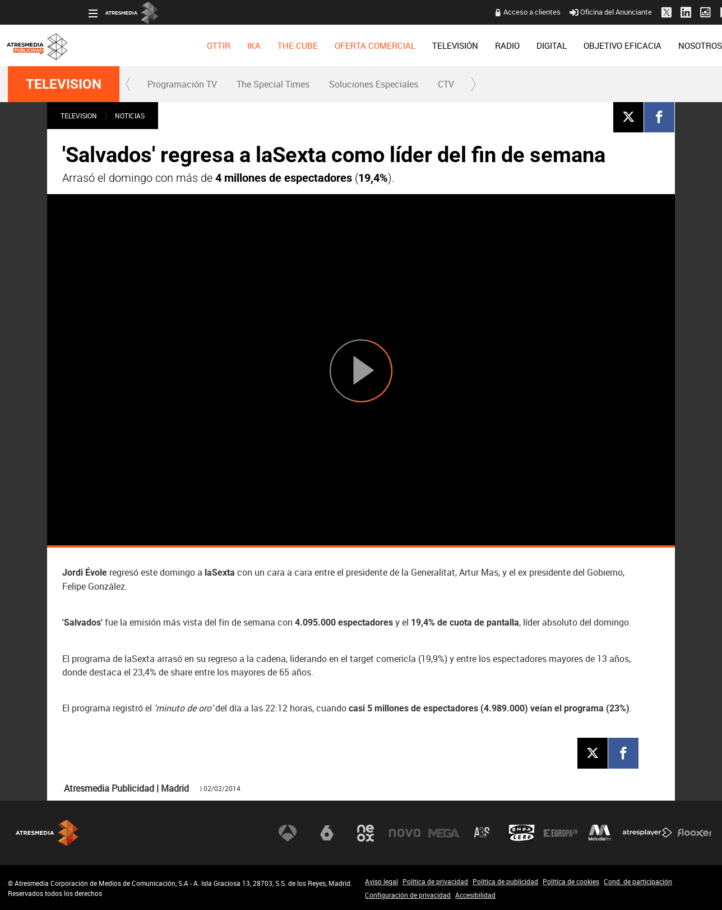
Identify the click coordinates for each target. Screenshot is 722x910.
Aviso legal (381, 881)
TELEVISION (63, 84)
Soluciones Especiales (373, 84)
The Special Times (273, 84)
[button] (128, 84)
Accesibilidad (475, 894)
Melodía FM (600, 832)
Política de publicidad (505, 881)
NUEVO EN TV (684, 45)
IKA (173, 45)
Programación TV (182, 84)
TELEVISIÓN (374, 45)
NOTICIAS (130, 115)
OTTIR (138, 45)
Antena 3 (287, 832)
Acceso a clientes (451, 12)
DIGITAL (471, 45)
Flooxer (694, 832)
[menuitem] (138, 45)
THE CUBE (217, 45)
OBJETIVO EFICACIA (542, 45)
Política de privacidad (435, 881)
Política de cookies (571, 881)
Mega (444, 832)
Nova (405, 832)
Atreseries (482, 832)
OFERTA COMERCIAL (294, 45)
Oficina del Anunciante (530, 12)
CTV (446, 84)
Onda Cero (522, 832)
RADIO (426, 45)
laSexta (327, 832)
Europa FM (560, 832)
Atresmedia (47, 833)
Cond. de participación (638, 881)
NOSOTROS (619, 45)
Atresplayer (647, 832)
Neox (365, 832)
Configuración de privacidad (408, 894)
